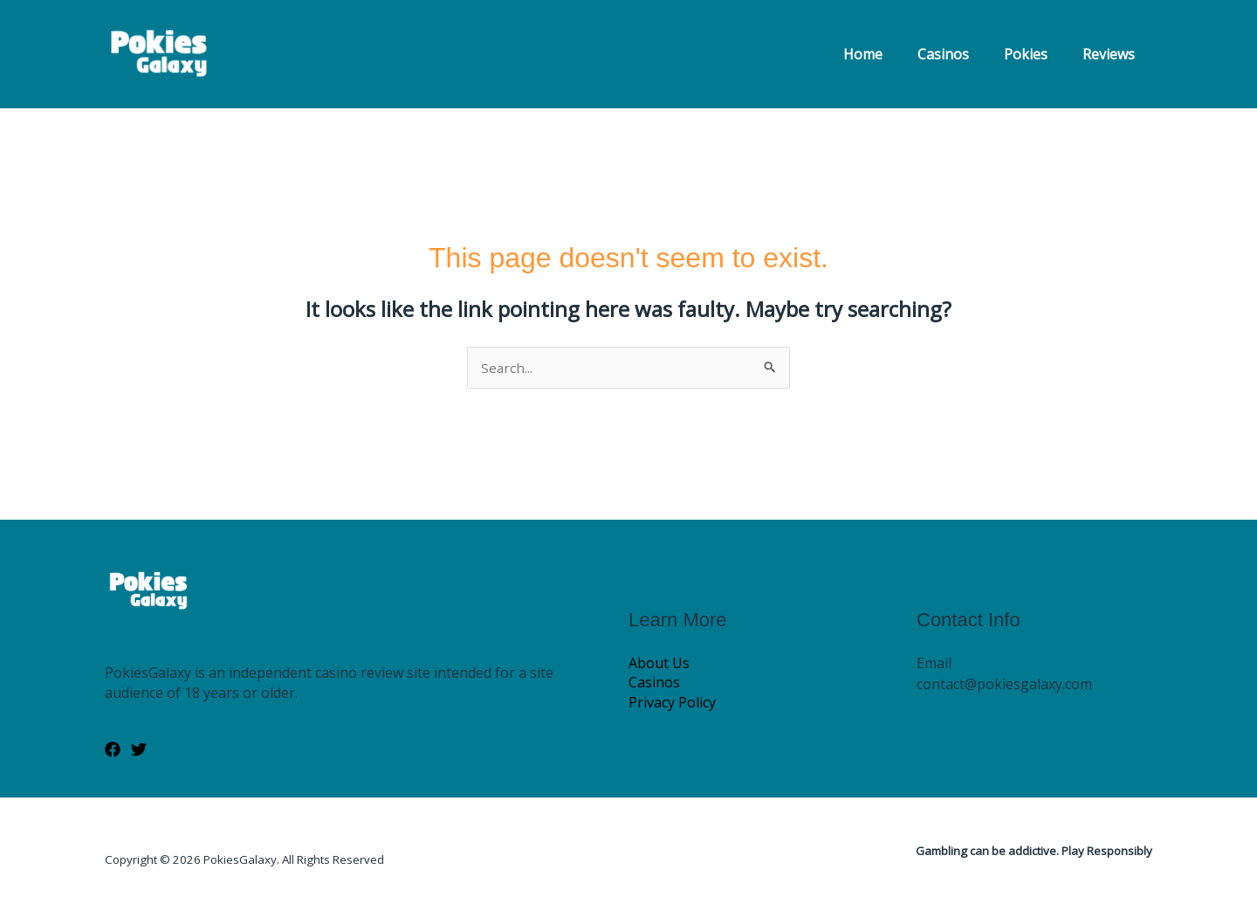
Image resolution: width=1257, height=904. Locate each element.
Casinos (960, 54)
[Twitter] (139, 750)
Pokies (1036, 54)
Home (887, 54)
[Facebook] (112, 750)
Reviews (1112, 54)
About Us (659, 663)
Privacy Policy (672, 703)
